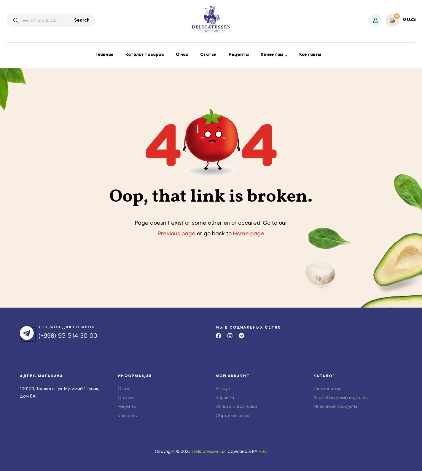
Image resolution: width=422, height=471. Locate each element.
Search (82, 20)
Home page (248, 234)
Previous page (176, 234)
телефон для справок (67, 327)
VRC (263, 452)
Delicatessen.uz (208, 452)
